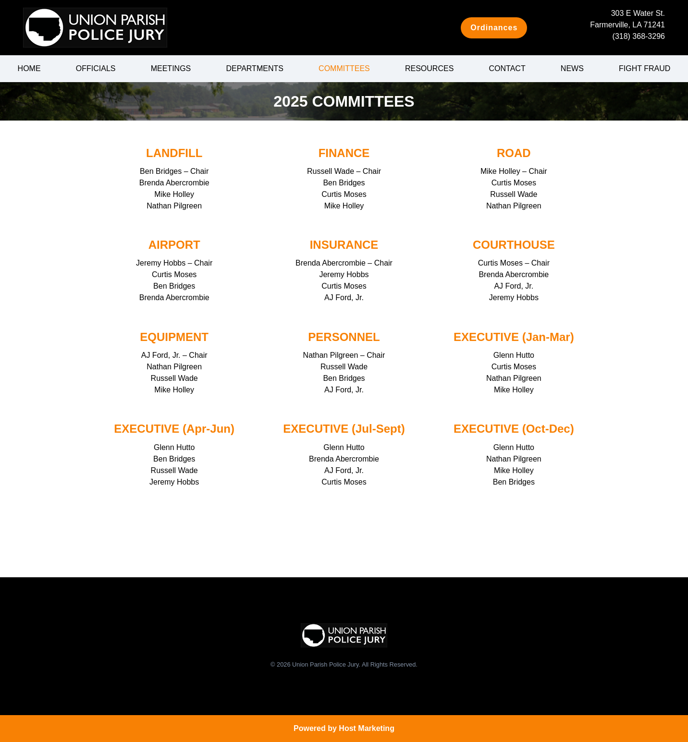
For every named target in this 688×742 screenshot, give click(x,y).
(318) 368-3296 (639, 36)
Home (29, 68)
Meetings (171, 68)
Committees (344, 68)
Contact (507, 68)
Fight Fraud (644, 68)
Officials (96, 68)
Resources (429, 68)
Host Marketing (366, 728)
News (572, 68)
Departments (254, 68)
